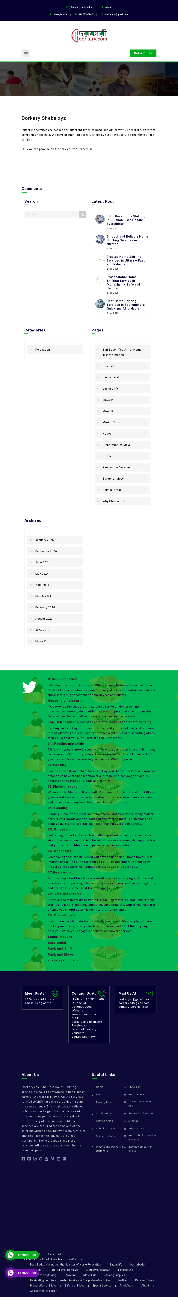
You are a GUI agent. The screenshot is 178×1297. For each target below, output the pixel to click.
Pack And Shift (60, 948)
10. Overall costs (62, 915)
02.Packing (57, 765)
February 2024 (45, 607)
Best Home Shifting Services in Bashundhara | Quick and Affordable (127, 304)
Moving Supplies (114, 1275)
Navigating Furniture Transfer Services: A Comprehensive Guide (70, 1280)
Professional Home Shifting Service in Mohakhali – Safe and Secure (123, 282)
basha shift (110, 388)
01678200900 (26, 1255)
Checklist (134, 1087)
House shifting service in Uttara (142, 1137)
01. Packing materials (66, 743)
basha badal (111, 377)
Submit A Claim (105, 1128)
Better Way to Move (65, 1269)
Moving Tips (111, 422)
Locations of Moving (43, 1275)
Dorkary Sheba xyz (40, 78)
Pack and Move (144, 1280)
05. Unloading (59, 829)
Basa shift (110, 366)
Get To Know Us (138, 1094)
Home (99, 1087)
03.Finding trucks (62, 786)
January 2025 (44, 540)
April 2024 (42, 585)
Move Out (109, 411)
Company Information (81, 7)
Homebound (125, 1269)
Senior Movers (60, 937)
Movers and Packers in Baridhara (110, 1148)
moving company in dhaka (141, 1148)
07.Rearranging (60, 872)
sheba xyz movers (63, 960)
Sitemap (134, 1120)
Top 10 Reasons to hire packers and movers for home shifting (100, 722)
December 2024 (46, 551)
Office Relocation (62, 679)
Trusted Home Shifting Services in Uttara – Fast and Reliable (126, 260)
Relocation (42, 349)
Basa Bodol (57, 943)
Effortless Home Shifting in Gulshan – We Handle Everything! (126, 220)
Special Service (102, 1285)
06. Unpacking (59, 851)
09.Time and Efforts (65, 894)
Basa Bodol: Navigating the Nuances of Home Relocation (65, 1264)
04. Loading (57, 808)
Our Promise (103, 1113)
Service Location (106, 1136)
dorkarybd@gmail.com (117, 14)
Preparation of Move (117, 445)
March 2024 (43, 596)
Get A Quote (143, 53)
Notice (107, 433)
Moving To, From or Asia (140, 1103)
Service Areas (112, 490)
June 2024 (42, 562)
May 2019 (41, 641)
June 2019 (42, 630)
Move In (108, 400)
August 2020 (44, 618)
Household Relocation (66, 700)
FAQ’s (99, 1094)
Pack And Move (60, 954)
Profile (107, 456)
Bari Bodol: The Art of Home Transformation (122, 352)
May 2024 (41, 573)
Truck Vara (126, 1285)
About (108, 7)
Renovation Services (117, 467)
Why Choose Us (113, 501)
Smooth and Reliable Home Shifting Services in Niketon (127, 240)
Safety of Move (113, 478)
